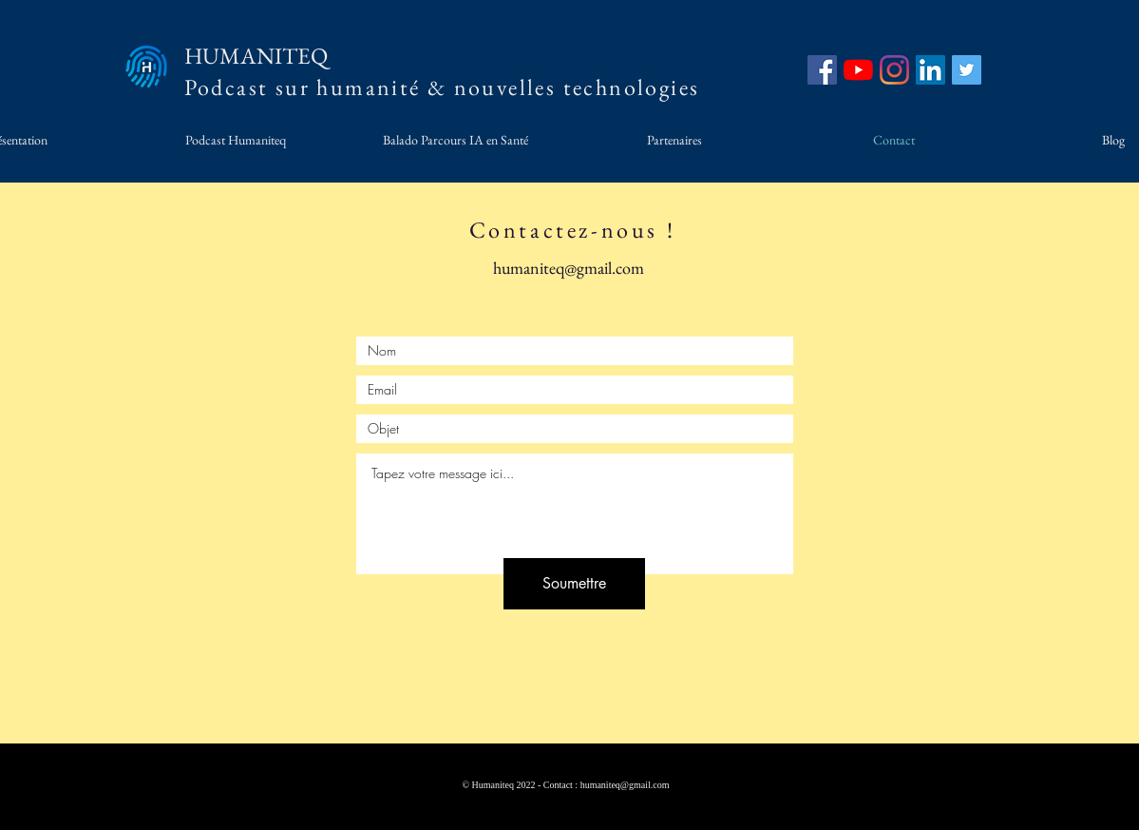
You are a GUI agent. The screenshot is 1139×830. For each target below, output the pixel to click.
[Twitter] (966, 70)
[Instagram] (894, 70)
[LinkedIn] (930, 70)
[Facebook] (822, 70)
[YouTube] (858, 70)
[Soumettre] (574, 583)
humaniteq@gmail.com (568, 268)
